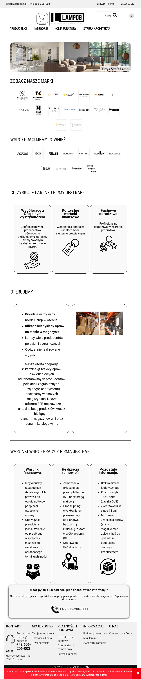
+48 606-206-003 (73, 609)
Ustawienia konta (42, 638)
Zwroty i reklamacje (94, 642)
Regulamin (89, 638)
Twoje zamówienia (43, 633)
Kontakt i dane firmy (120, 633)
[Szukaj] (114, 15)
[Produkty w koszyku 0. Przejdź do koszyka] (128, 16)
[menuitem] (18, 29)
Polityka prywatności (95, 633)
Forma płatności (67, 653)
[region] (70, 57)
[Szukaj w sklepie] (109, 16)
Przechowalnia (40, 642)
